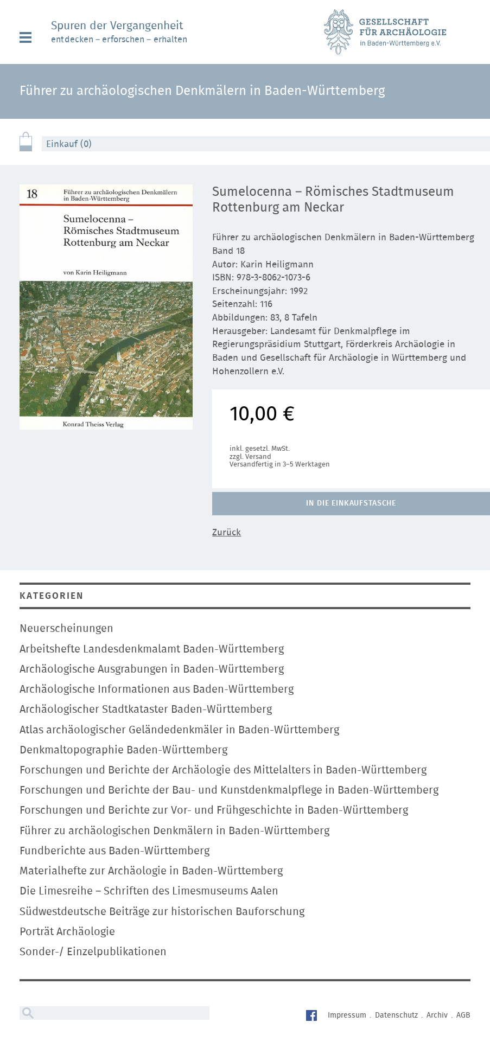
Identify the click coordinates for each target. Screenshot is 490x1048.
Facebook (313, 1017)
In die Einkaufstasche (351, 503)
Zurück (226, 532)
